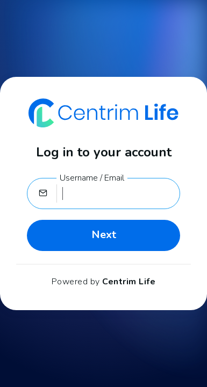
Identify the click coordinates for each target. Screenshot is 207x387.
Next (103, 234)
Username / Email (92, 178)
